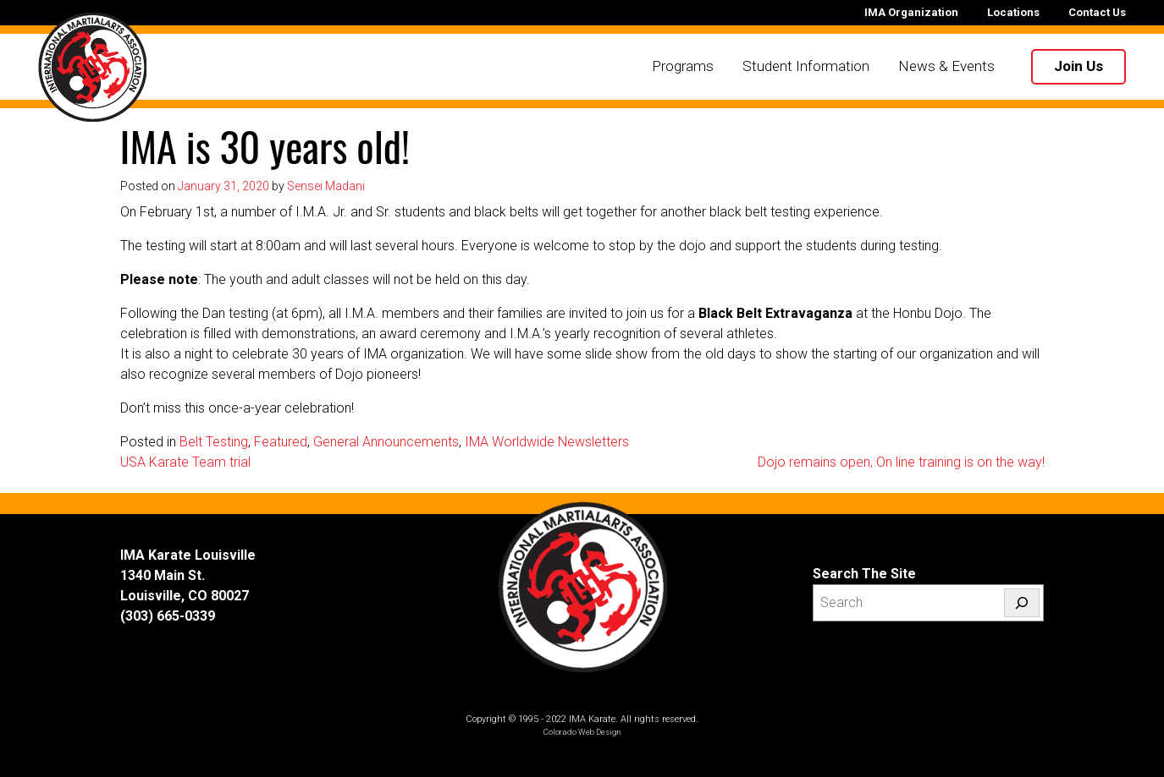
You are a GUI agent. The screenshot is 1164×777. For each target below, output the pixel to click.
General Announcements (386, 442)
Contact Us (1097, 12)
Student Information (805, 65)
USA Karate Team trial (185, 462)
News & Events (946, 65)
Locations (1013, 12)
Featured (280, 442)
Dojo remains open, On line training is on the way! (901, 462)
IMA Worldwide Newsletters (547, 442)
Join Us (1078, 65)
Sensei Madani (326, 186)
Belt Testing (213, 442)
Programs (683, 65)
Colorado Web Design (582, 731)
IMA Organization (911, 12)
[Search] (1022, 602)
